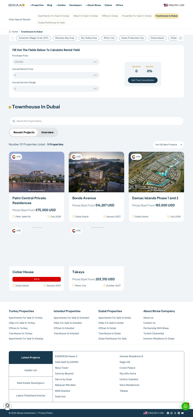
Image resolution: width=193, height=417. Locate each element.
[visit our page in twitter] (175, 413)
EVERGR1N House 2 (66, 356)
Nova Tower (62, 368)
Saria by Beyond (64, 373)
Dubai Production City (132, 38)
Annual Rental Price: (23, 69)
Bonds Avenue (84, 198)
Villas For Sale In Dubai (85, 16)
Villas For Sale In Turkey (22, 323)
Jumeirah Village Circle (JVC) (33, 38)
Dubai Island (157, 38)
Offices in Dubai (110, 16)
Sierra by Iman (63, 379)
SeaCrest (60, 396)
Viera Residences (129, 385)
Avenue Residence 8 (131, 356)
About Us (148, 318)
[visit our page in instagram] (171, 413)
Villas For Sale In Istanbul (68, 323)
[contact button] (7, 406)
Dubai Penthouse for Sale (51, 22)
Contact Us (149, 323)
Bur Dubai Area (89, 38)
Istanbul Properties (67, 311)
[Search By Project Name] (96, 121)
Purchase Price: (20, 55)
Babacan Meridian (65, 385)
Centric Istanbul (129, 379)
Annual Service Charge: (24, 82)
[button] (180, 38)
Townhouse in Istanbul (66, 333)
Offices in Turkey (18, 328)
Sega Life (125, 362)
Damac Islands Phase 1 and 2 (155, 198)
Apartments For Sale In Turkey (25, 318)
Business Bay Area (64, 38)
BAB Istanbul (62, 391)
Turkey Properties (21, 311)
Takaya (78, 272)
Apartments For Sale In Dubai (53, 16)
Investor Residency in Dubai (158, 338)
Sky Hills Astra (128, 373)
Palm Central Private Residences (29, 200)
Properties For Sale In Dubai (136, 16)
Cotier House (23, 272)
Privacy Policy (46, 413)
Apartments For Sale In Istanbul (71, 318)
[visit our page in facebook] (168, 413)
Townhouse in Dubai (166, 16)
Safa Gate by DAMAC (67, 362)
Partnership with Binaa (156, 328)
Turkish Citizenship (153, 333)
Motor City (109, 38)
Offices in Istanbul (64, 328)
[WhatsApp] (186, 406)
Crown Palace (127, 368)
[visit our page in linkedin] (178, 413)
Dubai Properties (110, 311)
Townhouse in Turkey (20, 333)
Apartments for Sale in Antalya (26, 338)
